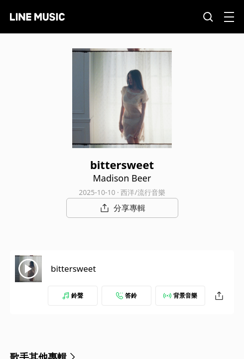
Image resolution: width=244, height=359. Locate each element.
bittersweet (73, 268)
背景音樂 (180, 295)
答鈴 (126, 295)
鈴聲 (72, 295)
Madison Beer (122, 178)
